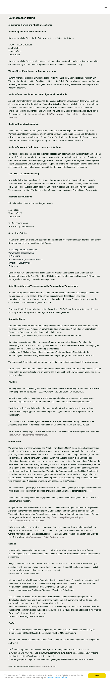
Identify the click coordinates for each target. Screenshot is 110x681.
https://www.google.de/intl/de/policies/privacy (28, 435)
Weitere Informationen (70, 677)
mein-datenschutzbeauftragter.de (45, 666)
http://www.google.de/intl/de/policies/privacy (44, 537)
